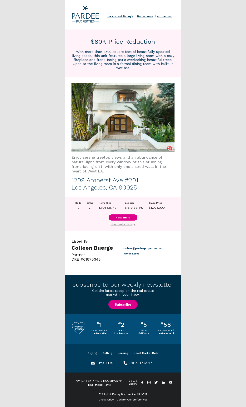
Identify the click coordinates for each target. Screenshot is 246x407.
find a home (145, 16)
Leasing (123, 352)
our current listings (120, 16)
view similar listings (123, 224)
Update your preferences (132, 399)
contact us (164, 16)
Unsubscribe (106, 399)
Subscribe (123, 304)
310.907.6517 (140, 363)
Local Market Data (146, 352)
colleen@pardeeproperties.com (143, 248)
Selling (107, 352)
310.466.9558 (131, 253)
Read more (123, 217)
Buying (92, 352)
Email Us (104, 363)
